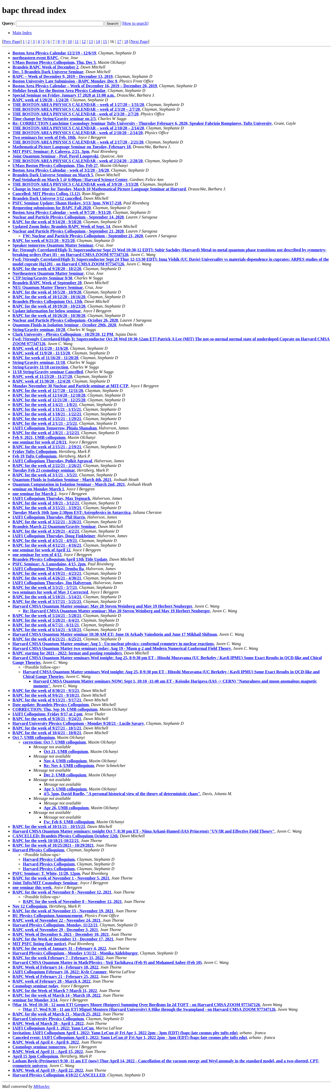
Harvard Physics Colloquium (38, 850)
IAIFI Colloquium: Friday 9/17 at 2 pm (47, 714)
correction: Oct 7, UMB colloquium (54, 742)
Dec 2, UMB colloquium (65, 775)
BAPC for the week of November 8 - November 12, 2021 (61, 892)
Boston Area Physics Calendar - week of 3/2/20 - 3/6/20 (60, 170)
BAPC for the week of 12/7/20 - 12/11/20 (47, 390)
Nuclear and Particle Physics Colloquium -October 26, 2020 (65, 320)
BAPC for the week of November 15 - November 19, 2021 (62, 911)
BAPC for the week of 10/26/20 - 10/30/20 (48, 315)
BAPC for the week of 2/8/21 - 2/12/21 (45, 433)
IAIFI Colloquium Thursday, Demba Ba (48, 568)
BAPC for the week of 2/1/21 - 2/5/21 (44, 423)
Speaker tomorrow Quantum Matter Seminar (52, 245)
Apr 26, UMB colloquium (66, 808)
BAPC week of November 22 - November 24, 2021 (56, 920)
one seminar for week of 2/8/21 (39, 442)
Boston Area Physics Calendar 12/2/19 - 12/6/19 (54, 53)
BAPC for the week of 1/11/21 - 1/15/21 (46, 409)
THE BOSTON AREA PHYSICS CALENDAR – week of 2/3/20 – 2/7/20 (76, 109)
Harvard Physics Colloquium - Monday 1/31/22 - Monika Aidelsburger (75, 953)
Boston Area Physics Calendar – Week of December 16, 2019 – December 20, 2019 (84, 86)
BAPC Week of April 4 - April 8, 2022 (45, 1042)
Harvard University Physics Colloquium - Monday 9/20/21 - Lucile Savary (78, 723)
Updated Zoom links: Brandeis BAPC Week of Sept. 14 (61, 226)
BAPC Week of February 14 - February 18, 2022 (55, 967)
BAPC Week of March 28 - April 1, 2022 (48, 1023)
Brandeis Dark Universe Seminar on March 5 (52, 175)
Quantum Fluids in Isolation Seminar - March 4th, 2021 (61, 479)
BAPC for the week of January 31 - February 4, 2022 (59, 948)
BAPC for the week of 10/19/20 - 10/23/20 (48, 306)
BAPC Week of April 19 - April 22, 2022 (47, 1070)
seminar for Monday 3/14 (34, 1000)
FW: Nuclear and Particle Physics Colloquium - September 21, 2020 (83, 236)
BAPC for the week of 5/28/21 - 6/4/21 (45, 620)
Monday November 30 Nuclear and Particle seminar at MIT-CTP (70, 386)
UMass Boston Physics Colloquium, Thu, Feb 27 (55, 165)
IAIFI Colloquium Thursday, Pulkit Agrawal (52, 461)
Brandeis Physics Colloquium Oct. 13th (47, 301)
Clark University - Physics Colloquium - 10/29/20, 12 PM (62, 334)
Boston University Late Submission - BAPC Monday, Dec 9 (64, 81)
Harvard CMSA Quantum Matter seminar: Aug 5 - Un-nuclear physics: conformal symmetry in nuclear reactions (113, 643)
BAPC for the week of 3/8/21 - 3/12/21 (45, 503)
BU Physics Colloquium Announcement (47, 915)
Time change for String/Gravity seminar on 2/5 (54, 118)
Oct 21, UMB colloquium (66, 751)
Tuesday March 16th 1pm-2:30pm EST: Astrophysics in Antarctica (71, 512)
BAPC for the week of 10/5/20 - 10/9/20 (46, 292)
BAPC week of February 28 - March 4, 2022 (51, 981)
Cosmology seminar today (35, 986)
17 (119, 41)
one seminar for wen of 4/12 (36, 554)
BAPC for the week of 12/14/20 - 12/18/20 (48, 395)
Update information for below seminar (46, 311)
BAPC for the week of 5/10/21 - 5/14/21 (46, 597)
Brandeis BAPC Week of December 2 (45, 67)
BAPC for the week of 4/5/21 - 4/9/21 (44, 540)
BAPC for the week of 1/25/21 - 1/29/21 (46, 418)
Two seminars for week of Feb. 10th (44, 137)
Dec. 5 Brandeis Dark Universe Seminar (48, 72)
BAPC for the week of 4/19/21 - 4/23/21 (46, 573)
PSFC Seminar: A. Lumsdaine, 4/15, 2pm (49, 564)
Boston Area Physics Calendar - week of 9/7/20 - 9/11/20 (61, 212)
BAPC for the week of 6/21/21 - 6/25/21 (46, 639)
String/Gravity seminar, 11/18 (38, 362)
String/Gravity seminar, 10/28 (38, 329)
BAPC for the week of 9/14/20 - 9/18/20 (46, 222)
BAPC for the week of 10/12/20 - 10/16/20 (48, 297)
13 (91, 41)
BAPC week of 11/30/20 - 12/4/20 (41, 381)
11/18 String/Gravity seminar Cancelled (47, 372)
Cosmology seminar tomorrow (39, 1047)
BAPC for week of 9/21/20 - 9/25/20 (43, 240)
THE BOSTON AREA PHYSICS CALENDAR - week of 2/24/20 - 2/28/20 (77, 161)
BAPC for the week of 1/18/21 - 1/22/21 (46, 414)
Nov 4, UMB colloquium (65, 761)
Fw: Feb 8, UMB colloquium (69, 822)
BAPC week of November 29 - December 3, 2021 (55, 929)
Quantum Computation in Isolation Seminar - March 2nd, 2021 (68, 484)
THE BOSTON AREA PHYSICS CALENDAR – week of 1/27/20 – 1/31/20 (78, 104)
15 (105, 41)
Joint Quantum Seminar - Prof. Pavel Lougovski (55, 156)
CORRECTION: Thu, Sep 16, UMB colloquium (54, 709)
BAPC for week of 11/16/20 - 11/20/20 (45, 358)
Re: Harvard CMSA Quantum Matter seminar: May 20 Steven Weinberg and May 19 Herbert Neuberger (116, 611)
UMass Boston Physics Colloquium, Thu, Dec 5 (54, 62)
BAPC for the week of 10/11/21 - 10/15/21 (48, 826)
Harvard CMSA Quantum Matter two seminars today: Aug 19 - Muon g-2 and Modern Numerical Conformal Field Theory (121, 648)
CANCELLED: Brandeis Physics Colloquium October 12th (65, 836)
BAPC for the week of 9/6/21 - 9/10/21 (45, 695)
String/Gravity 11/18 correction (40, 367)
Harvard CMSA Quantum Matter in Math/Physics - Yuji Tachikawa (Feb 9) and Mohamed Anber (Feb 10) (107, 962)
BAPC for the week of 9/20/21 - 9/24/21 (46, 718)
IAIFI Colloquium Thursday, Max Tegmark (51, 498)
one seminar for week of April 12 (41, 550)
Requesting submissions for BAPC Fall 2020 (51, 207)
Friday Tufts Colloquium (34, 451)
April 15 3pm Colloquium (35, 1056)
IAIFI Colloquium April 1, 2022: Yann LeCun (53, 1028)
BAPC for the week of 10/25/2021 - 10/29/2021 (53, 845)
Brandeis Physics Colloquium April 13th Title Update (59, 559)
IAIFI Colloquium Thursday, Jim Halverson (51, 583)
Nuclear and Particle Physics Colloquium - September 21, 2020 (68, 231)
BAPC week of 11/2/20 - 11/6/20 (40, 348)
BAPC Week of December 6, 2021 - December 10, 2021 (60, 934)
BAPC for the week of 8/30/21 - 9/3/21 (45, 690)
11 (77, 41)
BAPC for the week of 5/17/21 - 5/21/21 (46, 601)
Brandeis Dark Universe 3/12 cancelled (46, 198)
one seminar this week (32, 887)
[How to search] (135, 23)
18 (126, 41)
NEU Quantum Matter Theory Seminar (47, 287)
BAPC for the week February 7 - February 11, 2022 (58, 958)
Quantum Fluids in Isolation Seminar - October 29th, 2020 (64, 325)
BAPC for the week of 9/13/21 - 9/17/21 (46, 700)
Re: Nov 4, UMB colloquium (69, 765)
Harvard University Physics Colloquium (48, 1019)
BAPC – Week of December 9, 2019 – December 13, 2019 (62, 76)
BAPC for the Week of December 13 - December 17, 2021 (62, 939)
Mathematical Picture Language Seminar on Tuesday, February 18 (71, 147)
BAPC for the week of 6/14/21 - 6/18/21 (46, 629)
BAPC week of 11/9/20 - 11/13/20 (41, 353)
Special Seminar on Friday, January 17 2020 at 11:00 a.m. (63, 95)
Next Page (139, 41)
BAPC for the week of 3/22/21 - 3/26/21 (46, 522)
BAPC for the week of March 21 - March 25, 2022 (56, 1014)
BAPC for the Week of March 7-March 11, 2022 (54, 990)
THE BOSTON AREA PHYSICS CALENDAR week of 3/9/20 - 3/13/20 (75, 184)
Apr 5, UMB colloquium (65, 789)
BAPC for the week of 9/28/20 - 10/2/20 (46, 268)
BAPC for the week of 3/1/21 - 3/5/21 (44, 475)
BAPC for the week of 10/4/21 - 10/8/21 (46, 733)
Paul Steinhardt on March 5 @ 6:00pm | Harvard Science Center (69, 179)
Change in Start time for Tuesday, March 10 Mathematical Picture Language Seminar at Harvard (99, 189)
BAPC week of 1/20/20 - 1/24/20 (40, 100)
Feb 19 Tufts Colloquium (34, 456)
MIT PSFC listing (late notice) (39, 944)
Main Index (22, 32)
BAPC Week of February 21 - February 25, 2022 (55, 976)
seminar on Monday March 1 (38, 489)
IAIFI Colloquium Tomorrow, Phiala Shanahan (54, 428)
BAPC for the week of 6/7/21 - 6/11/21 (45, 625)
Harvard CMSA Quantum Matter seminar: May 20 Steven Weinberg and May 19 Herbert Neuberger (102, 606)
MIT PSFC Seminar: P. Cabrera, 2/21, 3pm (50, 151)
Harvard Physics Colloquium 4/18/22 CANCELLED (58, 1075)
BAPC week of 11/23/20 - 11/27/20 (42, 376)
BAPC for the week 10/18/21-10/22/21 (45, 840)
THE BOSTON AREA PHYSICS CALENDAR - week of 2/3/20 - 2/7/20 (75, 114)
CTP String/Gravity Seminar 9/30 (42, 278)
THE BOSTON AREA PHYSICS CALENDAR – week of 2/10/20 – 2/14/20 (78, 128)
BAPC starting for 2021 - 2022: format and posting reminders (67, 653)
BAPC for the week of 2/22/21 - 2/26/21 (46, 465)
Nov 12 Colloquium (29, 906)
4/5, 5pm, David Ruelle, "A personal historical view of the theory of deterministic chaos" (122, 793)
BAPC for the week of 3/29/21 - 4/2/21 (45, 531)
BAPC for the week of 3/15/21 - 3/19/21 (46, 508)
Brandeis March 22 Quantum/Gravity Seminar (54, 526)
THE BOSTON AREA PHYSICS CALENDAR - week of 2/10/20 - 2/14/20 (77, 132)
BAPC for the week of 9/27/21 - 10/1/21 (46, 728)
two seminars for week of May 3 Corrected (50, 592)
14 (98, 41)
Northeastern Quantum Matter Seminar (48, 273)
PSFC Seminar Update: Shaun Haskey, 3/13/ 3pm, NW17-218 (66, 203)
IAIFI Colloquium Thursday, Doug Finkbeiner (53, 536)
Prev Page (11, 41)
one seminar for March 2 (34, 493)
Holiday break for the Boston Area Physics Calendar (59, 90)
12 (84, 41)
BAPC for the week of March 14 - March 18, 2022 (56, 995)
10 (70, 41)
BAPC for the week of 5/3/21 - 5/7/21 (44, 587)
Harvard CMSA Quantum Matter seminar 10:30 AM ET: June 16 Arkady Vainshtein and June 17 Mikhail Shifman (114, 634)
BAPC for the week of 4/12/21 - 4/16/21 (46, 545)
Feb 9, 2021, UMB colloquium (39, 437)
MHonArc (41, 1086)
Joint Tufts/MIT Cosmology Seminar (45, 883)
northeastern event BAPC (35, 57)
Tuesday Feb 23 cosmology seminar (43, 470)
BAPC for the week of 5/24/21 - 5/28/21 (46, 615)
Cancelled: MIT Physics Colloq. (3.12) (46, 193)
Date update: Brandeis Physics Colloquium (50, 704)
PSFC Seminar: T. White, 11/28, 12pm (46, 873)
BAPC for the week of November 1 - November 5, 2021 (60, 878)
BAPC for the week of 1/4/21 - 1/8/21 (44, 404)
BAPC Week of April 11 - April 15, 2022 (47, 1051)
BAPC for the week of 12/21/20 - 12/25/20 (48, 400)
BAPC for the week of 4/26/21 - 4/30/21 (46, 578)
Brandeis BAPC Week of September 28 (47, 282)
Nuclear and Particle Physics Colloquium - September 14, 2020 (68, 217)
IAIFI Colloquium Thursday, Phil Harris (48, 517)
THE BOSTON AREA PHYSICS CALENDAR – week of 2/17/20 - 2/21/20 (77, 142)
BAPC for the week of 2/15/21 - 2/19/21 (46, 447)
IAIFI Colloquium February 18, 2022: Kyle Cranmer (59, 972)
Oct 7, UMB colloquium (33, 737)
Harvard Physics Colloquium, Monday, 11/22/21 (55, 925)
